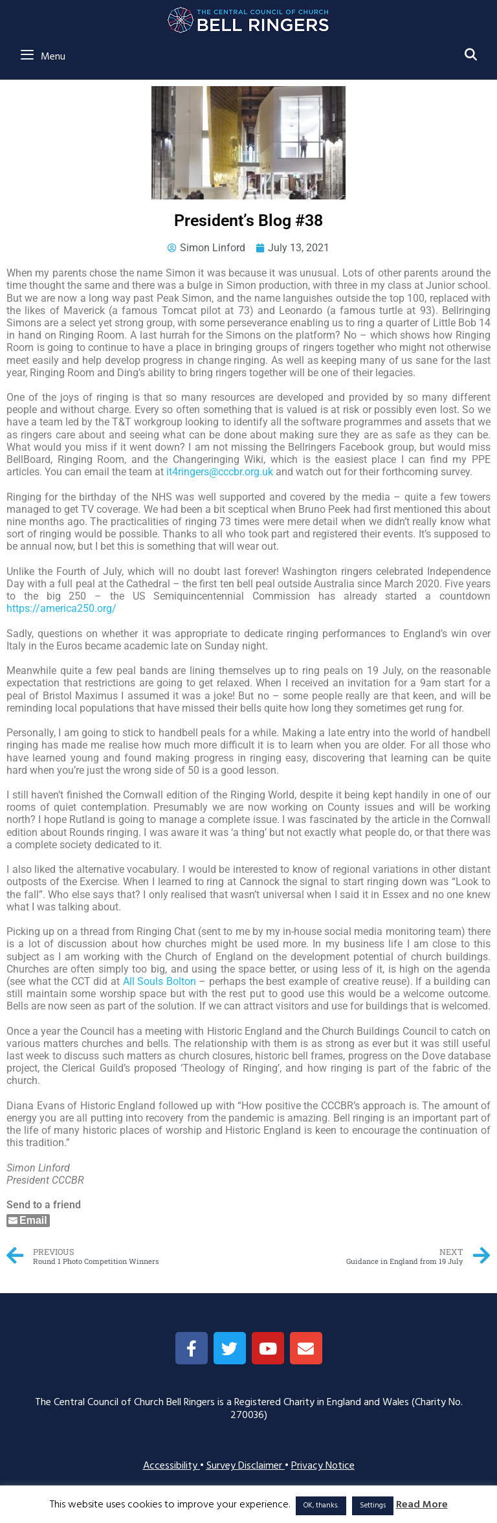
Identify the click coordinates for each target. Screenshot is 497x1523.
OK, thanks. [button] (321, 1505)
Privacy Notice (323, 1466)
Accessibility (171, 1466)
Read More (422, 1505)
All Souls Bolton (159, 981)
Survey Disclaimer (245, 1466)
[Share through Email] (28, 1220)
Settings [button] (373, 1505)
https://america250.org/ (61, 608)
